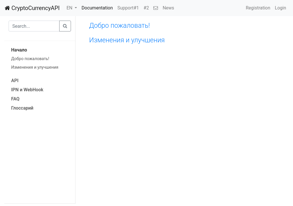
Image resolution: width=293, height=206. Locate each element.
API (15, 80)
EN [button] (69, 8)
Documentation (97, 8)
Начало (19, 50)
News (168, 8)
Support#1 (128, 8)
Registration (258, 8)
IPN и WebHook (27, 89)
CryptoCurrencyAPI (32, 8)
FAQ (15, 99)
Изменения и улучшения (34, 67)
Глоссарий (22, 108)
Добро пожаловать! (30, 58)
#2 (146, 8)
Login (280, 8)
